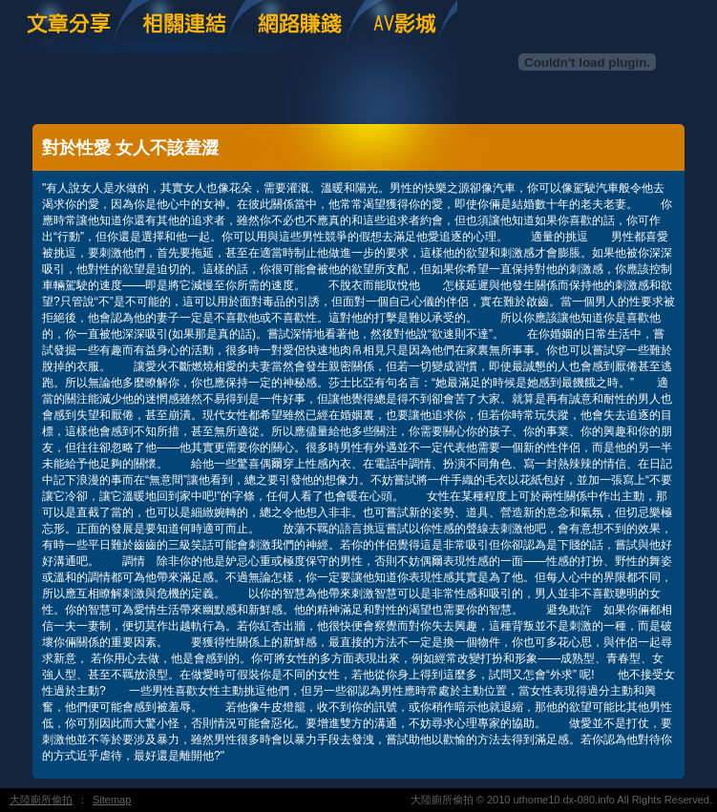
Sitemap (112, 799)
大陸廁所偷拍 (41, 799)
